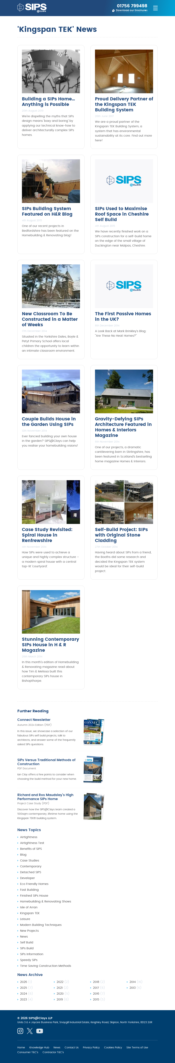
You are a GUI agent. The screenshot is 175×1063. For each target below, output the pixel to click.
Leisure (25, 919)
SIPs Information (31, 954)
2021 (63, 988)
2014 (136, 982)
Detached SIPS (30, 872)
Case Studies (29, 860)
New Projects (29, 930)
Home (21, 1047)
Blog (23, 854)
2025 (26, 988)
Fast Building (29, 889)
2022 (63, 982)
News (24, 936)
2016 (99, 994)
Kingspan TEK (30, 913)
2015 (99, 999)
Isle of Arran (28, 907)
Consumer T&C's (27, 1052)
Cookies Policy (113, 1047)
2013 (136, 988)
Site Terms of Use (137, 1047)
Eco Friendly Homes (34, 884)
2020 (63, 994)
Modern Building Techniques (41, 925)
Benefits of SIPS (31, 849)
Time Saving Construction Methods (45, 966)
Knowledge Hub (39, 1047)
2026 (26, 982)
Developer (27, 878)
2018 (99, 982)
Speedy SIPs (28, 960)
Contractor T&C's (53, 1052)
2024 (26, 994)
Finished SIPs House (34, 895)
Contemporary (30, 866)
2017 (99, 988)
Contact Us (72, 1047)
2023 (26, 999)
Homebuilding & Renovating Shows (45, 901)
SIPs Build (27, 948)
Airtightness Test (32, 843)
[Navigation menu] (154, 8)
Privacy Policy (91, 1047)
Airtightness (28, 837)
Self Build (26, 942)
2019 (63, 999)
